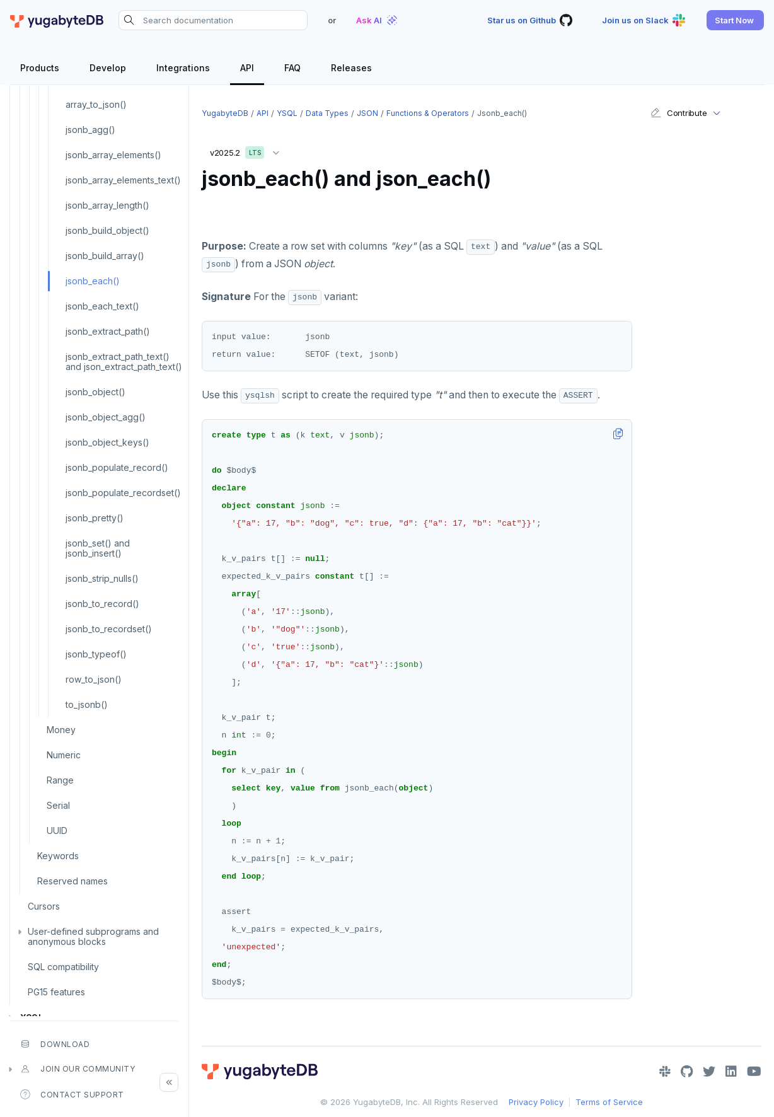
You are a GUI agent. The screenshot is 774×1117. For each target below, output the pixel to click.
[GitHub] (687, 1071)
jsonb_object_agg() (106, 417)
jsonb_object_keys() (107, 442)
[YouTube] (754, 1071)
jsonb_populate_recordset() (123, 492)
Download (55, 1044)
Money (61, 729)
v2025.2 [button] (248, 150)
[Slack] (665, 1071)
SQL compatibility (63, 966)
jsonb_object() (95, 391)
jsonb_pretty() (95, 517)
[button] (735, 20)
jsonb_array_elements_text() (123, 180)
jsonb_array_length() (107, 205)
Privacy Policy (536, 1102)
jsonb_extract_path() (108, 331)
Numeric (64, 754)
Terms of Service (609, 1102)
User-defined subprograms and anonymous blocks (93, 936)
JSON (367, 113)
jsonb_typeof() (96, 654)
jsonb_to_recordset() (109, 628)
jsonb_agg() (90, 129)
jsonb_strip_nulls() (102, 578)
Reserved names (72, 881)
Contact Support (72, 1094)
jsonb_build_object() (107, 230)
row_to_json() (94, 679)
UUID (57, 830)
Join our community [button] (77, 1069)
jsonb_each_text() (102, 306)
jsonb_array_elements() (113, 154)
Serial (58, 805)
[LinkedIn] (731, 1071)
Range (60, 780)
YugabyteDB (225, 113)
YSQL (287, 113)
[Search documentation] (213, 20)
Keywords (58, 855)
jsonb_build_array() (105, 255)
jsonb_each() (93, 280)
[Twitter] (709, 1071)
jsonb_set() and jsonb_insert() (98, 548)
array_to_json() (96, 104)
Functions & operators (427, 113)
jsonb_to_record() (102, 603)
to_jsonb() (87, 704)
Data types (327, 113)
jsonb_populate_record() (117, 467)
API (263, 113)
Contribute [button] (678, 113)
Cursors (44, 906)
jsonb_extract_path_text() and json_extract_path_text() (124, 361)
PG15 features (56, 992)
